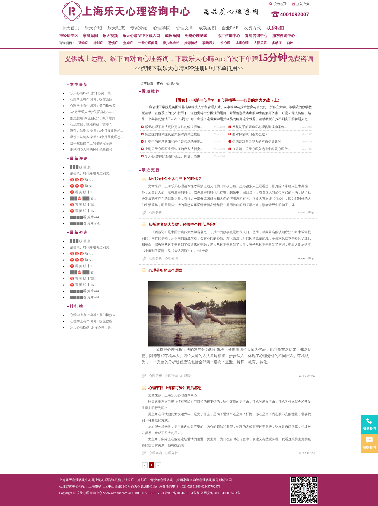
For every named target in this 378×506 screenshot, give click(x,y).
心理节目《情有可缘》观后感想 (175, 388)
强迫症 (83, 43)
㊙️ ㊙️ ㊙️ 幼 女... (82, 180)
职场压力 (208, 43)
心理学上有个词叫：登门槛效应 (93, 106)
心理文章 (184, 28)
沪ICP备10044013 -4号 (180, 493)
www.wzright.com (115, 493)
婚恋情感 (190, 43)
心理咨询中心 (69, 486)
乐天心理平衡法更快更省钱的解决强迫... (174, 127)
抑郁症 (98, 43)
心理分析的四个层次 (165, 270)
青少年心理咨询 (161, 480)
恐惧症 (113, 43)
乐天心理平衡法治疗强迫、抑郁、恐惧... (174, 156)
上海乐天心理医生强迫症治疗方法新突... (174, 149)
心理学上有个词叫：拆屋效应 (91, 99)
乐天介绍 (93, 28)
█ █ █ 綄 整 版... (81, 167)
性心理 (225, 43)
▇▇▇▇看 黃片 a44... (85, 217)
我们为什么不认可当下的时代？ (175, 179)
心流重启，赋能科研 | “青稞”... (91, 124)
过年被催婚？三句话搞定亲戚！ (93, 143)
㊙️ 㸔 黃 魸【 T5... (83, 205)
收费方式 (252, 28)
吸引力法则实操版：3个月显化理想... (96, 131)
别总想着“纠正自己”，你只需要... (94, 118)
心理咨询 (171, 258)
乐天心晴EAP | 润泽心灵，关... (91, 93)
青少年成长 (171, 43)
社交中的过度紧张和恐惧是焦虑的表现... (174, 141)
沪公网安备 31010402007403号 (218, 493)
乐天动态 (116, 28)
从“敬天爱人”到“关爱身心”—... (92, 112)
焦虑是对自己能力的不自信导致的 (256, 141)
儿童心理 (242, 43)
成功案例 (207, 28)
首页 (160, 83)
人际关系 (260, 43)
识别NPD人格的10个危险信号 (91, 149)
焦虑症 (128, 43)
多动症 (277, 43)
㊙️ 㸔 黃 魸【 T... (82, 192)
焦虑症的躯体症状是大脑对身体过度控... (174, 134)
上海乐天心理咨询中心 (75, 480)
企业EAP (229, 28)
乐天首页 (70, 28)
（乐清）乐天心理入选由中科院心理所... (261, 149)
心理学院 (161, 28)
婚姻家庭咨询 (186, 480)
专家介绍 (139, 28)
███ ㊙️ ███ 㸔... (83, 198)
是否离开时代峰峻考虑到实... (91, 173)
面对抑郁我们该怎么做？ (250, 134)
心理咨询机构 (111, 480)
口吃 (290, 43)
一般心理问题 (148, 43)
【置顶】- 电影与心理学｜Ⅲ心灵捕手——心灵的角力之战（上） (227, 100)
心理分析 (155, 212)
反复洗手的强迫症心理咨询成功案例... (259, 127)
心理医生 (186, 376)
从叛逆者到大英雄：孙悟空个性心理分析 (182, 225)
